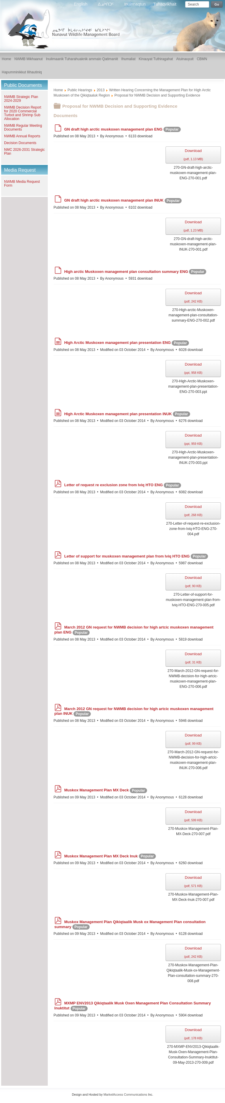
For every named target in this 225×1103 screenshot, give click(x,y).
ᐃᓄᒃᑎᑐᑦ (106, 4)
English (81, 4)
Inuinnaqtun (135, 4)
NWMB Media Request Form (22, 184)
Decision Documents (20, 143)
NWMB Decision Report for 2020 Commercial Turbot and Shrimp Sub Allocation (22, 113)
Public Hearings (79, 90)
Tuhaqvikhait (164, 4)
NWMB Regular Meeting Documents (23, 127)
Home (58, 90)
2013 (101, 90)
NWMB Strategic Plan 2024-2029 (21, 99)
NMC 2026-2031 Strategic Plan (24, 152)
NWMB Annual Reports (22, 136)
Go (216, 4)
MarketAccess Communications (125, 1094)
